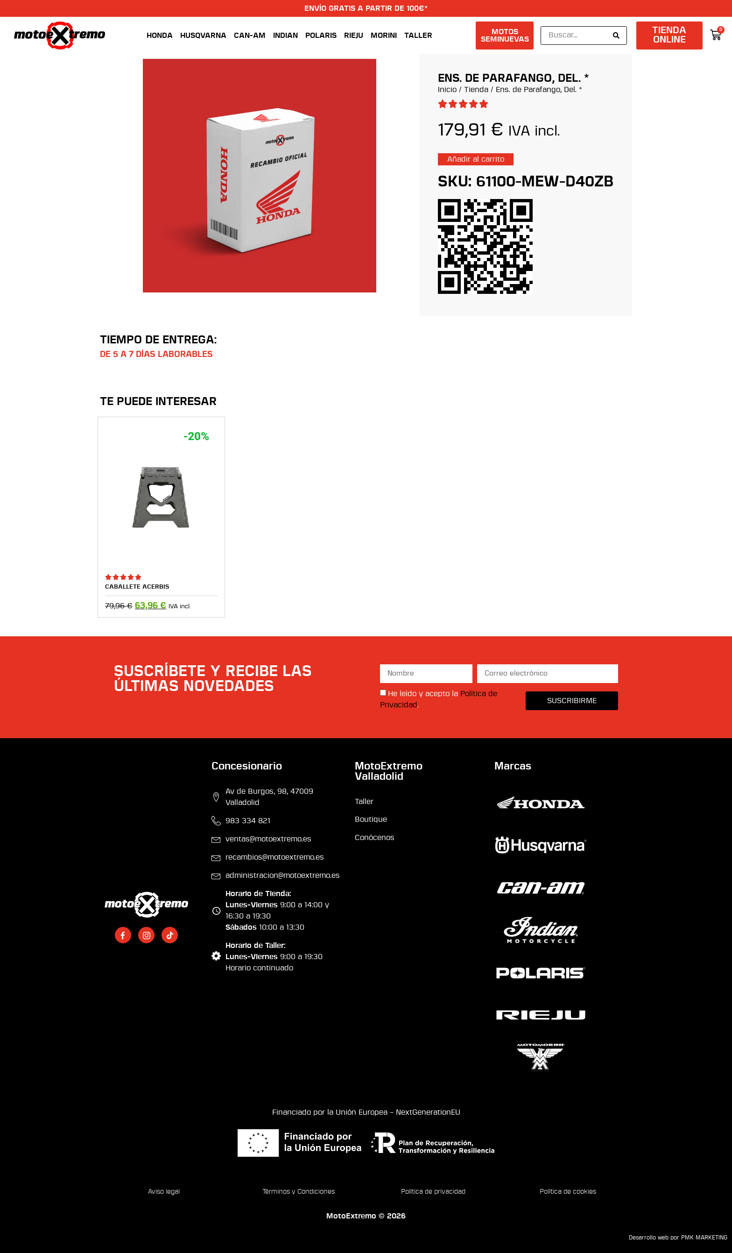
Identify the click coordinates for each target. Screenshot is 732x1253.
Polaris (321, 35)
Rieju (353, 35)
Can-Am (250, 35)
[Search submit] (616, 35)
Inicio (447, 89)
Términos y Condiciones (298, 1192)
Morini (384, 35)
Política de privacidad (433, 1192)
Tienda (476, 89)
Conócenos (374, 837)
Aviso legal (164, 1192)
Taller (418, 35)
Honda (160, 35)
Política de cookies (568, 1192)
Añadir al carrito (475, 159)
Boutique (371, 819)
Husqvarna (203, 35)
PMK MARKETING (704, 1237)
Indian (285, 35)
